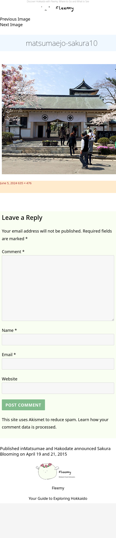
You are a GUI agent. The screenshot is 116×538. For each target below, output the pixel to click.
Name (9, 330)
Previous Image (15, 19)
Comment (13, 251)
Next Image (11, 24)
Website (10, 379)
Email (9, 354)
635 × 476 (25, 183)
